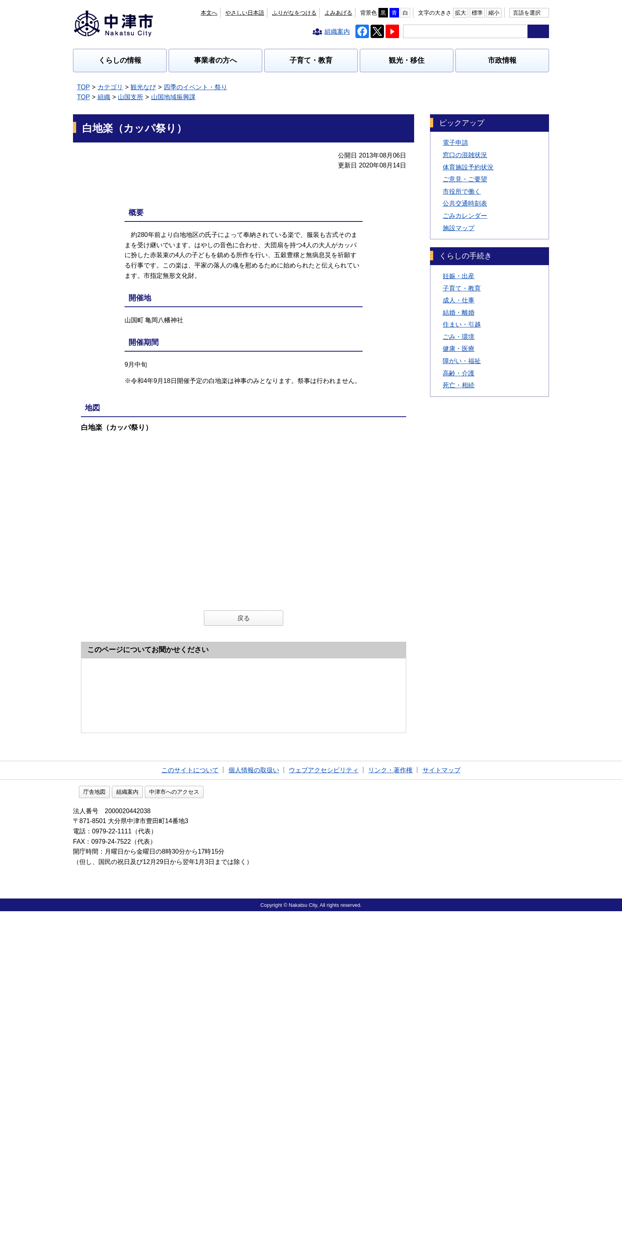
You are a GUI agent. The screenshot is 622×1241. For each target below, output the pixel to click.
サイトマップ (441, 1098)
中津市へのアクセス (225, 1121)
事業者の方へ (215, 60)
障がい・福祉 (462, 361)
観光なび (143, 87)
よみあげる (338, 13)
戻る (243, 687)
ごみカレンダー (465, 215)
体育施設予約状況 (468, 167)
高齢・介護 (458, 373)
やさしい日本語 (244, 13)
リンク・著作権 (390, 1098)
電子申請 (455, 142)
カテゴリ (110, 87)
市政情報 (502, 60)
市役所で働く (462, 191)
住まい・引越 (462, 324)
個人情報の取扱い (253, 1098)
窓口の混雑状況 (465, 155)
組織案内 (178, 1121)
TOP (83, 87)
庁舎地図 (145, 1121)
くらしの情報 (119, 60)
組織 (104, 97)
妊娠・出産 (458, 276)
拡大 (460, 13)
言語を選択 (527, 13)
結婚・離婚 (458, 312)
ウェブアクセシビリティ (324, 1098)
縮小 (493, 13)
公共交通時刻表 (465, 203)
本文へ (209, 13)
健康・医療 (458, 348)
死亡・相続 (458, 385)
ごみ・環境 (458, 336)
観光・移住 (406, 60)
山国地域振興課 (173, 97)
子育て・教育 (311, 60)
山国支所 (130, 97)
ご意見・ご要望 (465, 179)
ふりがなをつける (294, 13)
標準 (477, 13)
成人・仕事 (458, 300)
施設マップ (458, 228)
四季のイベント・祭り (195, 87)
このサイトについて (190, 1098)
